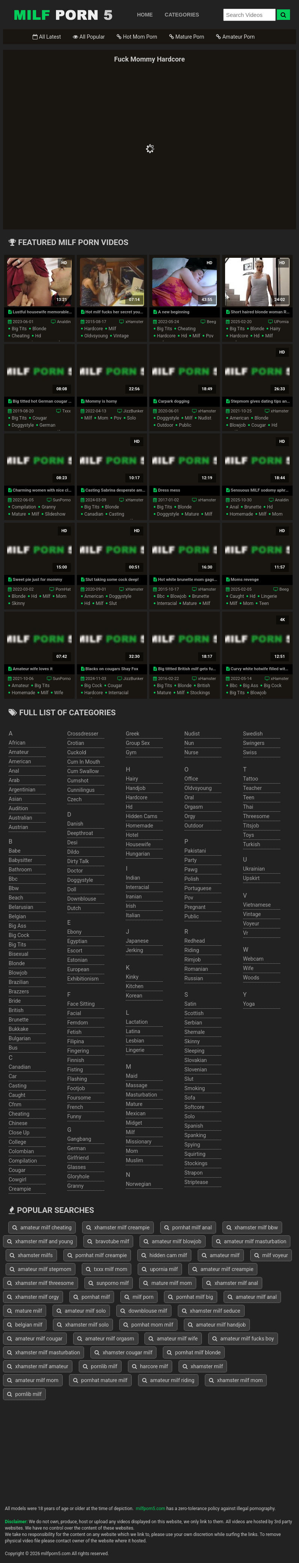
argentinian (22, 790)
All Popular (89, 37)
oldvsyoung (96, 335)
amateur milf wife (173, 1339)
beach (16, 898)
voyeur (251, 924)
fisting (75, 1070)
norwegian (138, 1184)
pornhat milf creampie (97, 1255)
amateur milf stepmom (40, 1269)
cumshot (78, 781)
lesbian (135, 1041)
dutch (74, 908)
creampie (20, 1189)
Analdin (64, 321)
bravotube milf (108, 1241)
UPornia (281, 321)
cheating (21, 335)
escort (74, 951)
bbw (14, 888)
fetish (74, 1032)
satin (191, 1004)
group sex (138, 743)
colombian (21, 1151)
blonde (39, 328)
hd (38, 335)
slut (113, 603)
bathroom (20, 869)
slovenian (196, 1070)
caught (237, 596)
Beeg (211, 321)
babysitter (20, 860)
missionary (138, 1142)
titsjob (251, 826)
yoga (249, 1004)
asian (15, 799)
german (47, 425)
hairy (275, 328)
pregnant (195, 907)
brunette (252, 507)
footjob (76, 1088)
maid (131, 1076)
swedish (253, 734)
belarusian (21, 907)
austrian (18, 827)
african (17, 743)
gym (131, 752)
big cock (93, 685)
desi (72, 842)
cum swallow (83, 771)
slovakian (196, 1060)
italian (133, 915)
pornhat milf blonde (194, 1352)
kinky (132, 977)
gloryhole (78, 1176)
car (13, 1076)
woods (251, 978)
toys (248, 835)
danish (75, 824)
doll (71, 889)
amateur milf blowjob (172, 1241)
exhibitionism (83, 979)
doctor (75, 871)
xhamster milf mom (236, 1380)
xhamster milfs (31, 1255)
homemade (241, 514)
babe (15, 851)
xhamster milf (203, 1366)
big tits (19, 328)
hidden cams (141, 816)
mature (19, 514)
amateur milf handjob (217, 1325)
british (203, 685)
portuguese (198, 888)
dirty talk (78, 861)
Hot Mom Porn (137, 37)
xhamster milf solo (83, 1325)
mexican (136, 1113)
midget (134, 1123)
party (191, 860)
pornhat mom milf (148, 1325)
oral (189, 797)
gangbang (79, 1139)
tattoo (250, 779)
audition (18, 808)
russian (194, 978)
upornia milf (160, 1269)
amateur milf (221, 1255)
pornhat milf (92, 1297)
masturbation (141, 1095)
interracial (167, 603)
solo (131, 418)
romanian (196, 969)
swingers (253, 743)
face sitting (81, 1004)
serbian (193, 1023)
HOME (145, 15)
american (239, 418)
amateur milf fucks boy (243, 1339)
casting (116, 514)
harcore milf (150, 1366)
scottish (194, 1013)
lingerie (269, 596)
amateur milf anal (252, 1297)
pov (209, 335)
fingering (78, 1051)
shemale (195, 1032)
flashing (77, 1079)
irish (131, 906)
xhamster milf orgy (33, 1297)
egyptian (77, 941)
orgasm (194, 807)
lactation (136, 1022)
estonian (77, 960)
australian (20, 818)
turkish (251, 844)
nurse (191, 752)
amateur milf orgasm (105, 1339)
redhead (195, 941)
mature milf (24, 1311)
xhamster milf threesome (40, 1283)
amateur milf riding (168, 1380)
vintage (121, 335)
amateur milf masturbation (251, 1241)
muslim (134, 1160)
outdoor (165, 425)
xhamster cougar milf (123, 1352)
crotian (75, 743)
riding (192, 950)
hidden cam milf (164, 1255)
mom (103, 418)
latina (133, 1031)
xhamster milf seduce (211, 1311)
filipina (75, 1041)
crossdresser (82, 734)
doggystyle (23, 425)
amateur (20, 685)
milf (112, 328)
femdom (77, 1023)
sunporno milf (109, 1283)
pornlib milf (100, 1366)
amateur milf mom (33, 1380)
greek (132, 734)
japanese (137, 941)
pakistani (195, 851)
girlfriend (78, 1158)
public (185, 425)
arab (14, 780)
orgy (190, 816)
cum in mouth (83, 762)
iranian (133, 897)
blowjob (238, 425)
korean (134, 996)
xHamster (134, 321)
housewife (138, 844)
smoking (195, 1088)
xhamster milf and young (40, 1241)
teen (264, 603)
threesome (256, 816)
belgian (17, 916)
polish (192, 879)
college (17, 1142)
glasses (76, 1167)
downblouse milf (143, 1311)
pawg (191, 869)
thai (248, 807)
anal (234, 507)
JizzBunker (133, 411)
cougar (39, 418)
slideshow (55, 514)
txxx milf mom (106, 1269)
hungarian (138, 854)
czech (74, 799)
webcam (253, 959)
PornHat (63, 589)
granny (49, 507)
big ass (250, 685)
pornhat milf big (190, 1297)
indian (133, 878)
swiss (250, 752)
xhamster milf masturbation (43, 1352)
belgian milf (24, 1325)
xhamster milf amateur (37, 1366)
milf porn (139, 1297)
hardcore (93, 328)
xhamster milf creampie (118, 1228)
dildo (73, 852)
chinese (18, 1123)
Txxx (66, 411)
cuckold (76, 752)
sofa (190, 1098)
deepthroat (80, 833)
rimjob (193, 960)
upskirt (251, 878)
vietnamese (257, 905)
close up (19, 1133)
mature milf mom (167, 1283)
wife (58, 692)
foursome (79, 1098)
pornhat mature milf (100, 1380)
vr (245, 933)
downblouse (81, 899)
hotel (132, 835)
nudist (204, 418)
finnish (75, 1060)
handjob (135, 788)
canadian (93, 514)
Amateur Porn (235, 37)
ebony (74, 932)
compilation (24, 507)
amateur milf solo (81, 1311)
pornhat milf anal (188, 1228)
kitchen (134, 986)
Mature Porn (186, 37)
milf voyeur (271, 1255)
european (78, 969)
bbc (161, 596)
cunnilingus (81, 790)
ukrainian (254, 869)
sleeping (194, 1051)
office (191, 779)
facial (74, 1013)
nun (189, 743)
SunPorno (62, 500)
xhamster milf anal (232, 1283)
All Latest (47, 37)
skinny (18, 603)
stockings (200, 692)
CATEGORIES (182, 15)
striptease (196, 1182)
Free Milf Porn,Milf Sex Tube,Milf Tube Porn (63, 14)
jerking (134, 950)
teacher (252, 788)
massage (136, 1085)
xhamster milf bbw (252, 1228)
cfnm (15, 1104)
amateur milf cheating (42, 1228)
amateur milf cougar (35, 1339)
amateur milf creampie (222, 1269)
